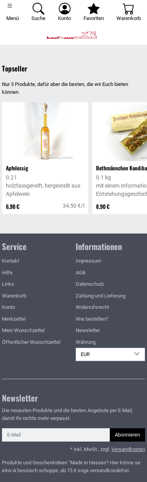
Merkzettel (13, 319)
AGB (80, 273)
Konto (8, 307)
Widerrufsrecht (92, 307)
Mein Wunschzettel (23, 330)
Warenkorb (14, 296)
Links (8, 284)
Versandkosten (128, 449)
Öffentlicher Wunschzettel (31, 342)
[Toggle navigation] (12, 12)
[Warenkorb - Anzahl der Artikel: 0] (128, 12)
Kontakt (10, 261)
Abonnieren (127, 435)
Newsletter (88, 330)
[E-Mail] (56, 435)
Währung (86, 342)
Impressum (88, 261)
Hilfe (7, 273)
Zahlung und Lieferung (100, 296)
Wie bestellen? (92, 319)
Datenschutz (90, 284)
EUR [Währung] (110, 354)
